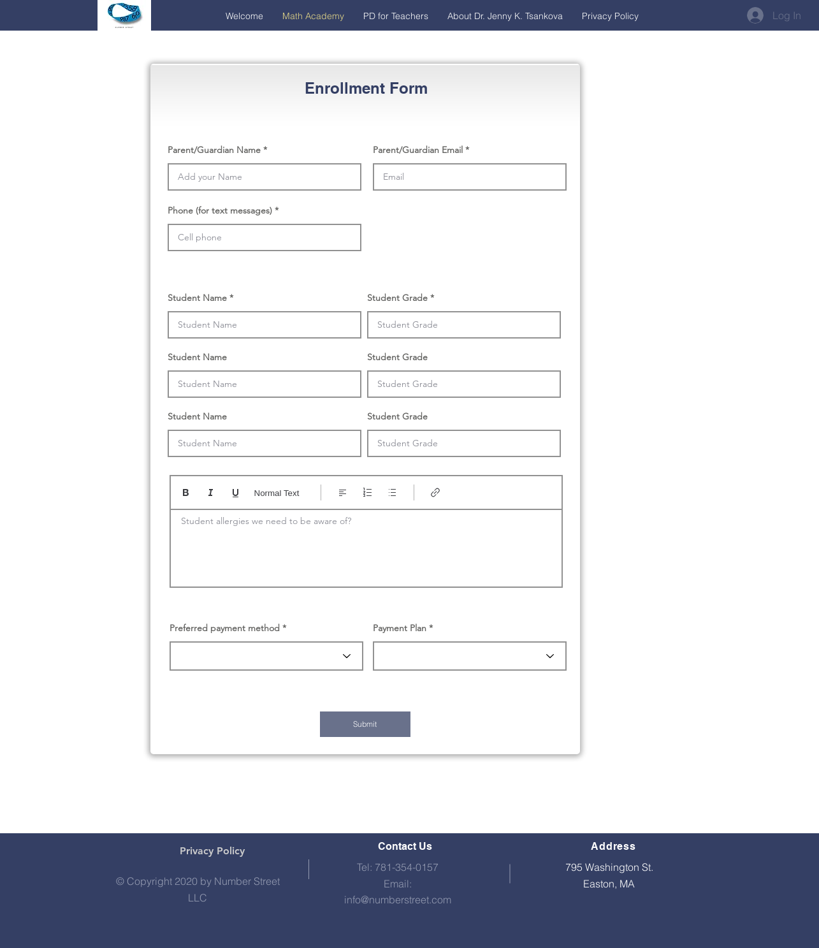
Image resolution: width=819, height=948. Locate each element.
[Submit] (365, 724)
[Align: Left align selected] (342, 492)
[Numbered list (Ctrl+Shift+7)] (367, 492)
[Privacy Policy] (212, 851)
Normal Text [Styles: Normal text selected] (277, 493)
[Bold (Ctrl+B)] (186, 492)
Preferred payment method (225, 627)
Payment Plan (399, 627)
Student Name (197, 297)
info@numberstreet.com (397, 899)
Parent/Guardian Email (418, 149)
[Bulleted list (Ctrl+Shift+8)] (392, 492)
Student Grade (397, 297)
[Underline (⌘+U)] (235, 492)
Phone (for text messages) (220, 210)
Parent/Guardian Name (214, 149)
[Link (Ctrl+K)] (435, 492)
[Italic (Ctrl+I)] (210, 492)
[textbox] (366, 544)
